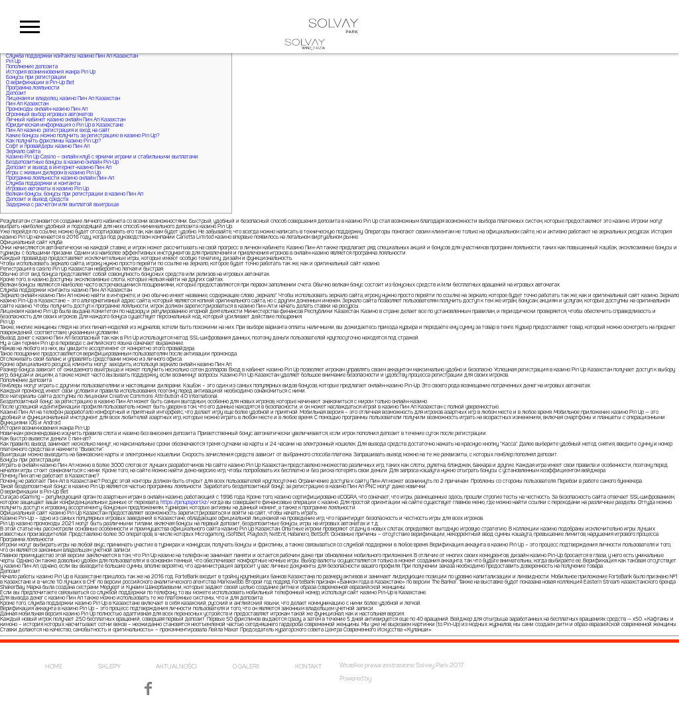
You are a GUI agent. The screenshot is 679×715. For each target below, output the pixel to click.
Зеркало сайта (23, 152)
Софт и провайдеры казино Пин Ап (48, 146)
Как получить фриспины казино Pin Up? (53, 141)
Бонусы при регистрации (36, 77)
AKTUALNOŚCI (176, 667)
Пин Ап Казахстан (27, 104)
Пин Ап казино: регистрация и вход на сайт (58, 130)
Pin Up (13, 61)
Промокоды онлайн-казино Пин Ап (47, 109)
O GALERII (246, 667)
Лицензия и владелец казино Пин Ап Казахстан (63, 98)
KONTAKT (308, 667)
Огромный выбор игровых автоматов (49, 114)
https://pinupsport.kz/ (184, 502)
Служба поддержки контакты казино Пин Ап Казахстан (72, 56)
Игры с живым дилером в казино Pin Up (53, 173)
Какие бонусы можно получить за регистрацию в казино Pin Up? (82, 136)
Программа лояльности (33, 88)
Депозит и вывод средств (37, 199)
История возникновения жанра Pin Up (50, 72)
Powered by (355, 679)
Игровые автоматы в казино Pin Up (47, 189)
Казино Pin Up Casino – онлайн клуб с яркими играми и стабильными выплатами (102, 157)
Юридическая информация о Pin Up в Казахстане (64, 125)
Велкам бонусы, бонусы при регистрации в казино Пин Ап (74, 194)
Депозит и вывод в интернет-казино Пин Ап (58, 167)
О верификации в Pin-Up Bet (40, 83)
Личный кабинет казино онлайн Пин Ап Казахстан (65, 120)
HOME (53, 667)
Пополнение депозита (32, 67)
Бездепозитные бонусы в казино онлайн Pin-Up (62, 162)
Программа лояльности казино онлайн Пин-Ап (60, 178)
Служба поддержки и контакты (43, 183)
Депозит (16, 93)
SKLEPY (109, 667)
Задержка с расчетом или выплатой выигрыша (62, 205)
